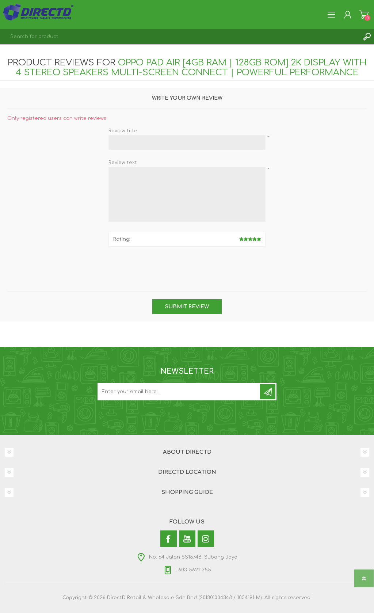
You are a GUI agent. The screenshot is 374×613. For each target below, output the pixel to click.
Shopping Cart (364, 15)
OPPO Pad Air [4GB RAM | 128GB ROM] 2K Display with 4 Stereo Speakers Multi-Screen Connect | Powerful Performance (191, 67)
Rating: (121, 239)
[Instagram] (206, 538)
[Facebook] (168, 538)
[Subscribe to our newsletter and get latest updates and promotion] (179, 391)
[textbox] (179, 36)
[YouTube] (187, 538)
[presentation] (187, 266)
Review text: (123, 162)
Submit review (187, 306)
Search (366, 36)
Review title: (123, 130)
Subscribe (267, 391)
